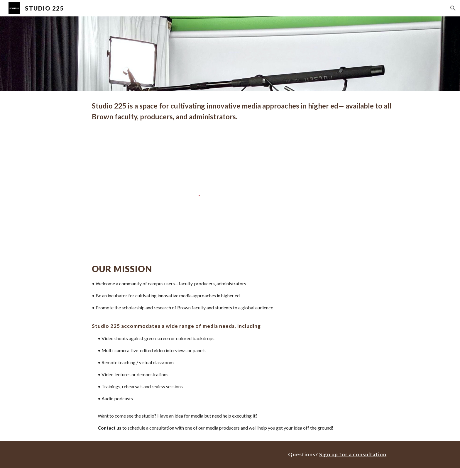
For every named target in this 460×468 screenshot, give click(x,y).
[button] (453, 8)
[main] (244, 111)
